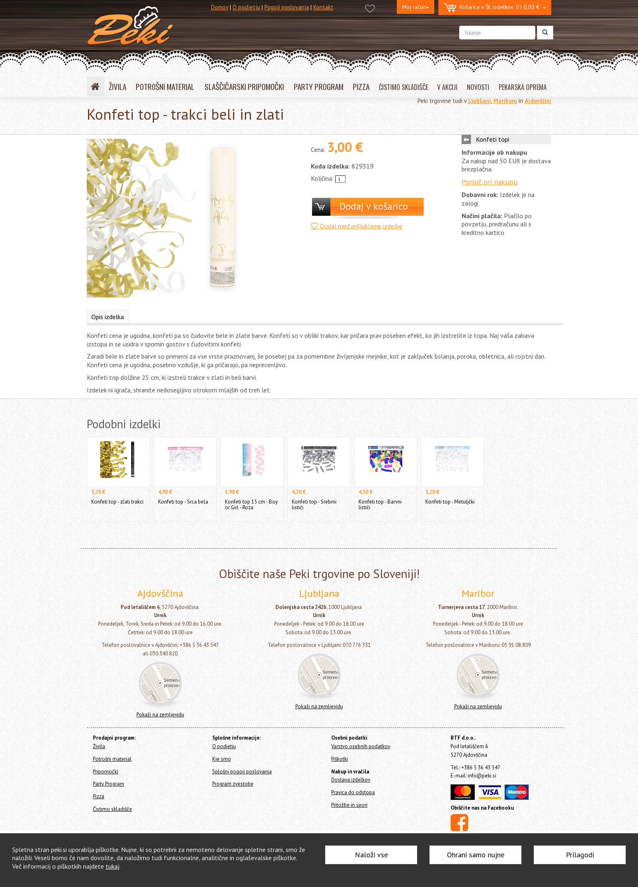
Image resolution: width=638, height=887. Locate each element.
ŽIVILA (117, 86)
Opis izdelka (107, 317)
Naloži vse (371, 854)
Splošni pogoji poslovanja (242, 771)
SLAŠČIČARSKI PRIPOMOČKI (244, 86)
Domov (219, 7)
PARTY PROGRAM (318, 86)
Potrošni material (112, 759)
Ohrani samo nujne (475, 854)
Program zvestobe (232, 783)
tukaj (112, 866)
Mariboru (505, 101)
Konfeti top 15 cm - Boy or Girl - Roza (251, 504)
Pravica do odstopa (353, 792)
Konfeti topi (492, 139)
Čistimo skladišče (112, 809)
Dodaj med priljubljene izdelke (356, 226)
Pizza (98, 796)
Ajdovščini (538, 101)
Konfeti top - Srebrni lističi (314, 504)
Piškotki (339, 759)
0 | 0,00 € (495, 7)
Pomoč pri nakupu (489, 181)
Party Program (108, 783)
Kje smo (221, 759)
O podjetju (246, 7)
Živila (99, 746)
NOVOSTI (478, 87)
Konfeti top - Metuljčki (450, 501)
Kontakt (323, 7)
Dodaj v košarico (373, 206)
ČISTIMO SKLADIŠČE (403, 87)
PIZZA (361, 86)
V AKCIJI (447, 87)
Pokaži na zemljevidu (160, 714)
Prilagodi (580, 854)
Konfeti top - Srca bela (183, 501)
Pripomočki (105, 771)
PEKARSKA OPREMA (523, 87)
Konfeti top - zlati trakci (117, 501)
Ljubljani (479, 101)
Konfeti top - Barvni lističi (380, 504)
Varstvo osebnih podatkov (360, 746)
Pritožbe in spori (349, 805)
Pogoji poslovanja (286, 7)
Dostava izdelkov (350, 779)
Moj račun (415, 7)
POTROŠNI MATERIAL (165, 86)
